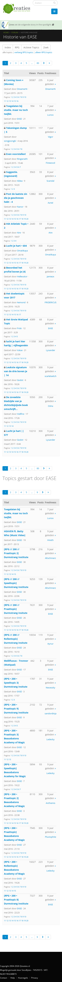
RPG (17, 47)
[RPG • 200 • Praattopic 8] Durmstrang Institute (16, 899)
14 (12, 101)
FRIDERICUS (50, 302)
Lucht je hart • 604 (16, 245)
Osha (50, 405)
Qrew (11, 24)
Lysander (50, 350)
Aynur (50, 643)
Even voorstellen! (16, 154)
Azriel (50, 202)
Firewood (50, 162)
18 (22, 219)
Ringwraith (22, 158)
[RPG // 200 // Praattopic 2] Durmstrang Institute (16, 553)
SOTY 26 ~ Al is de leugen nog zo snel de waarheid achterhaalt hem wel (28, 29)
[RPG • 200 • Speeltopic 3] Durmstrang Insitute (15, 682)
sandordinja (50, 713)
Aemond (21, 302)
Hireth (50, 540)
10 (25, 97)
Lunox (50, 114)
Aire (19, 232)
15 (15, 101)
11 (5, 101)
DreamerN (22, 88)
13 (10, 101)
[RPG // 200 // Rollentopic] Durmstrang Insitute (15, 638)
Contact (3, 977)
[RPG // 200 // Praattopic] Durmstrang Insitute (15, 608)
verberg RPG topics (23, 52)
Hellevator (22, 276)
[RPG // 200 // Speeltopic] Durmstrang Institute (16, 583)
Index (8, 47)
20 (27, 219)
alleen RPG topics (43, 52)
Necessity (50, 687)
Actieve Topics (31, 47)
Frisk (19, 328)
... (32, 63)
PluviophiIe (50, 836)
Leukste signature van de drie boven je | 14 (15, 371)
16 (17, 101)
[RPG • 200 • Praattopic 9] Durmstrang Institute (16, 708)
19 (25, 219)
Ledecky (50, 739)
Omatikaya (22, 250)
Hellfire (20, 413)
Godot (20, 380)
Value (19, 350)
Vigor (50, 136)
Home (6, 32)
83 (38, 63)
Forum (14, 32)
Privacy (34, 977)
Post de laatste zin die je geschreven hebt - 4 (15, 197)
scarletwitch (50, 376)
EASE (19, 118)
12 (7, 101)
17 (20, 219)
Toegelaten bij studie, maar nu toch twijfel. (16, 109)
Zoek (45, 47)
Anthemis (50, 803)
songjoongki (10, 140)
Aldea (19, 180)
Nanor (20, 206)
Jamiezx (50, 276)
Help (12, 977)
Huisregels (23, 977)
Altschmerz (50, 558)
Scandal (50, 180)
